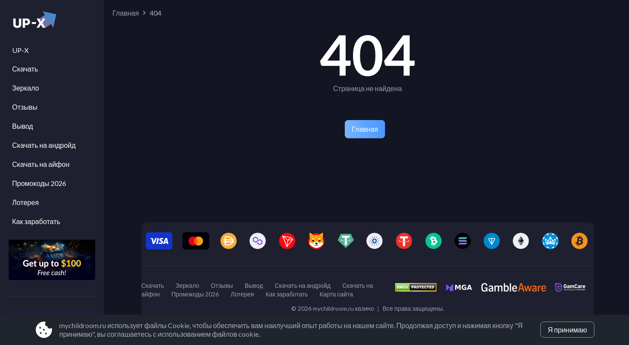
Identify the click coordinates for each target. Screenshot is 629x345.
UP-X (20, 50)
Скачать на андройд (44, 145)
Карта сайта (336, 294)
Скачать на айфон (40, 164)
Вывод (22, 126)
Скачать (25, 69)
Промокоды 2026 (39, 183)
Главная (125, 13)
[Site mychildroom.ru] (52, 22)
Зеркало (25, 88)
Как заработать (36, 221)
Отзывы (25, 107)
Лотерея (25, 202)
